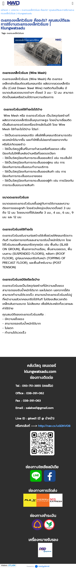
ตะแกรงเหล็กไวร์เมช (15, 33)
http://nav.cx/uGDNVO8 (54, 425)
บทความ (15, 10)
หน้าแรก (4, 10)
